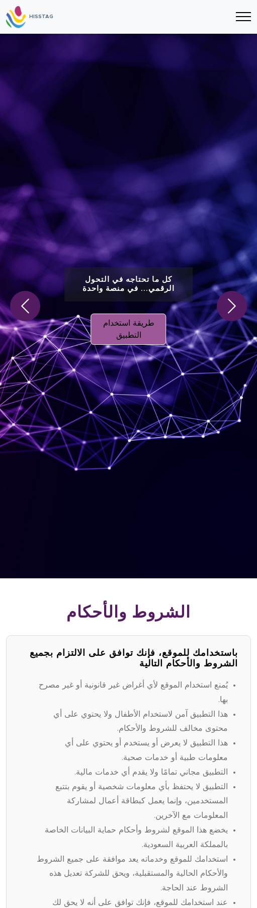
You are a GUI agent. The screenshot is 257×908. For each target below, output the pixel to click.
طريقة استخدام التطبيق (128, 329)
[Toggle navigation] (243, 17)
